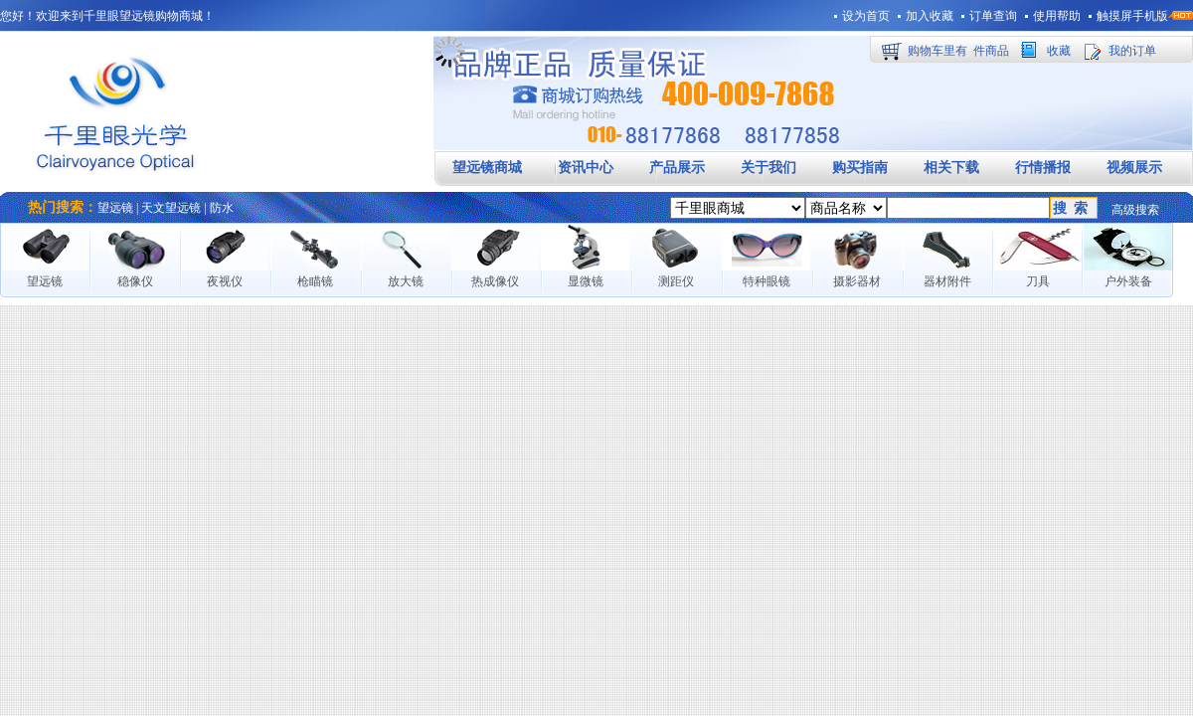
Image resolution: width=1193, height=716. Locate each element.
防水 (222, 208)
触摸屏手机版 (1132, 16)
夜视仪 (225, 281)
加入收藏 (929, 16)
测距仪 (676, 281)
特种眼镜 (766, 281)
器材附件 (947, 281)
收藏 (1059, 51)
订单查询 (993, 16)
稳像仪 (135, 281)
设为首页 (866, 16)
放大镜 (406, 281)
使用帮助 (1057, 16)
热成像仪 (495, 281)
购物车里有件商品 (958, 51)
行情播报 (1043, 167)
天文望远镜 (171, 208)
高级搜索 (1135, 210)
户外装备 (1128, 281)
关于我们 (768, 167)
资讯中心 (585, 167)
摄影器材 (857, 281)
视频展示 (1134, 167)
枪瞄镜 (315, 281)
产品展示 (677, 167)
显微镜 (585, 281)
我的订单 (1132, 51)
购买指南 (860, 167)
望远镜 (115, 208)
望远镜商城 (487, 167)
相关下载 (951, 167)
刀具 (1038, 281)
